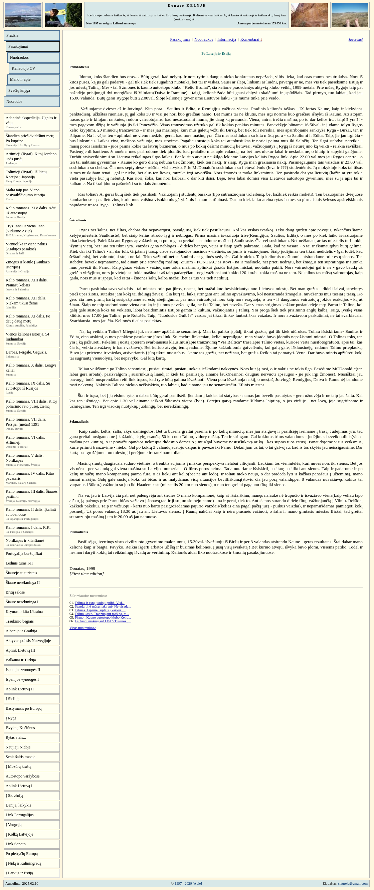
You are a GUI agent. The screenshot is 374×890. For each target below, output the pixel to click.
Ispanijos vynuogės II (23, 669)
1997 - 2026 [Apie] (188, 883)
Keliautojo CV (23, 68)
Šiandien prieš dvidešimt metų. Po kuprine (30, 138)
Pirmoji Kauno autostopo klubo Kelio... (103, 617)
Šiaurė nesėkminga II (23, 582)
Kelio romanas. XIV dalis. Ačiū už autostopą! (31, 210)
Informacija (226, 39)
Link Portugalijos (20, 815)
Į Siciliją (12, 698)
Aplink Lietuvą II (20, 689)
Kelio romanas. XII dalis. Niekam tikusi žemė (26, 300)
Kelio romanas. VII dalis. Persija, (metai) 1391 (26, 422)
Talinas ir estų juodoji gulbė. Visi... (100, 603)
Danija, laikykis (18, 805)
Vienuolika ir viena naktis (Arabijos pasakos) (26, 246)
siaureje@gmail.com (353, 883)
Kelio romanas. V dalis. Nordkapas (24, 458)
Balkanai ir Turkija (21, 660)
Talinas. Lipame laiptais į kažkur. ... (100, 610)
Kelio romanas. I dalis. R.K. (28, 527)
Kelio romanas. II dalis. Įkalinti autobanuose (31, 512)
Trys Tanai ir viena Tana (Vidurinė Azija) (25, 228)
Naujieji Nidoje (18, 747)
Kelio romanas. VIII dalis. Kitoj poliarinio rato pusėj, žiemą (31, 404)
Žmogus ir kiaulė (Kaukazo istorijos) (28, 264)
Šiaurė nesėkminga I (22, 602)
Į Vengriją (13, 824)
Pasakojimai (18, 46)
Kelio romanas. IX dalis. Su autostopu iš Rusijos (28, 386)
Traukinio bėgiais (20, 621)
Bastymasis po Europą (23, 708)
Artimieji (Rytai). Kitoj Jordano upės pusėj (31, 156)
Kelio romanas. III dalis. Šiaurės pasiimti (31, 494)
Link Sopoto (16, 844)
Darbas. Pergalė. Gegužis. (26, 352)
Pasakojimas (180, 39)
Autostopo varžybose (23, 776)
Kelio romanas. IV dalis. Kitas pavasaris (30, 476)
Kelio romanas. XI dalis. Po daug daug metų (28, 318)
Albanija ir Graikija (21, 631)
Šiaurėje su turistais (21, 573)
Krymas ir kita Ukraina (24, 611)
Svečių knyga (19, 90)
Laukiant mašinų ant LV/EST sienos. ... (103, 621)
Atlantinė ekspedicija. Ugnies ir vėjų (31, 120)
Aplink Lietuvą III (20, 650)
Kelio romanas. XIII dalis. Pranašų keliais (27, 282)
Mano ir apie (20, 79)
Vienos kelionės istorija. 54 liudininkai (27, 337)
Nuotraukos (19, 57)
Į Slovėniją (14, 795)
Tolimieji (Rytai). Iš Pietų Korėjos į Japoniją (26, 174)
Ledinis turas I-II (19, 563)
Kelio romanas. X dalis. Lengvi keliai (31, 368)
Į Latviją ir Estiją (19, 873)
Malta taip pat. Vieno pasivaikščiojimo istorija (25, 192)
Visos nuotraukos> (82, 628)
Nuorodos (14, 101)
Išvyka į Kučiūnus (20, 727)
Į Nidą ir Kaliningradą (23, 863)
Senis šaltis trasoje (20, 756)
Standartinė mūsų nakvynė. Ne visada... (103, 606)
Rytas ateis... (16, 737)
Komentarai (251, 39)
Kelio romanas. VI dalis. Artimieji (25, 440)
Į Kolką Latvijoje (19, 834)
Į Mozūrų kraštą (18, 766)
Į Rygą (11, 718)
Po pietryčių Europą (22, 853)
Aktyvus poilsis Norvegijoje (28, 640)
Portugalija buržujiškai (24, 553)
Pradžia (12, 35)
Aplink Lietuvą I (19, 786)
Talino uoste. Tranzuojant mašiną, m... (102, 614)
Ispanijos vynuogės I (22, 679)
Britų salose (15, 592)
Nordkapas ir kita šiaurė (25, 540)
